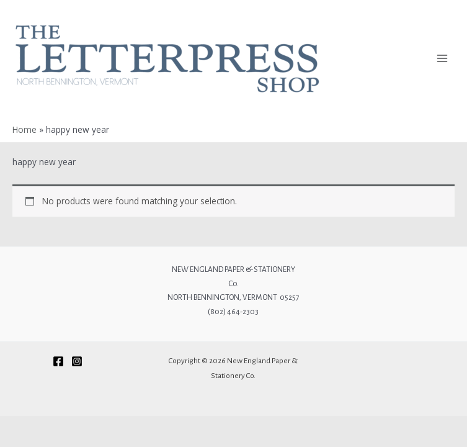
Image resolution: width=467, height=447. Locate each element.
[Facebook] (58, 361)
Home (24, 129)
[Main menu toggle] (442, 59)
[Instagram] (76, 361)
